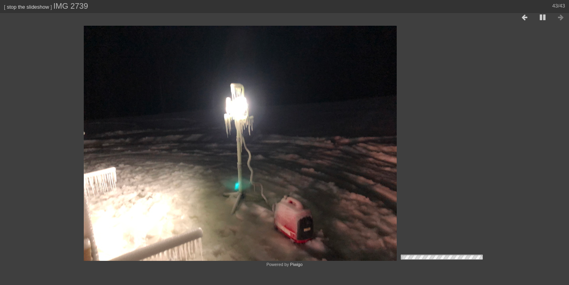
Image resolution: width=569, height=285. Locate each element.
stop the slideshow (28, 7)
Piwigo (296, 264)
